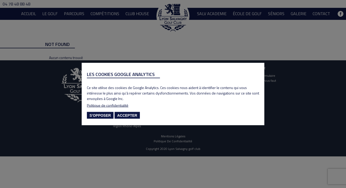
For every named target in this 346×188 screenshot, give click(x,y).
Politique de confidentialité (107, 105)
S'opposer (100, 115)
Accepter (127, 115)
